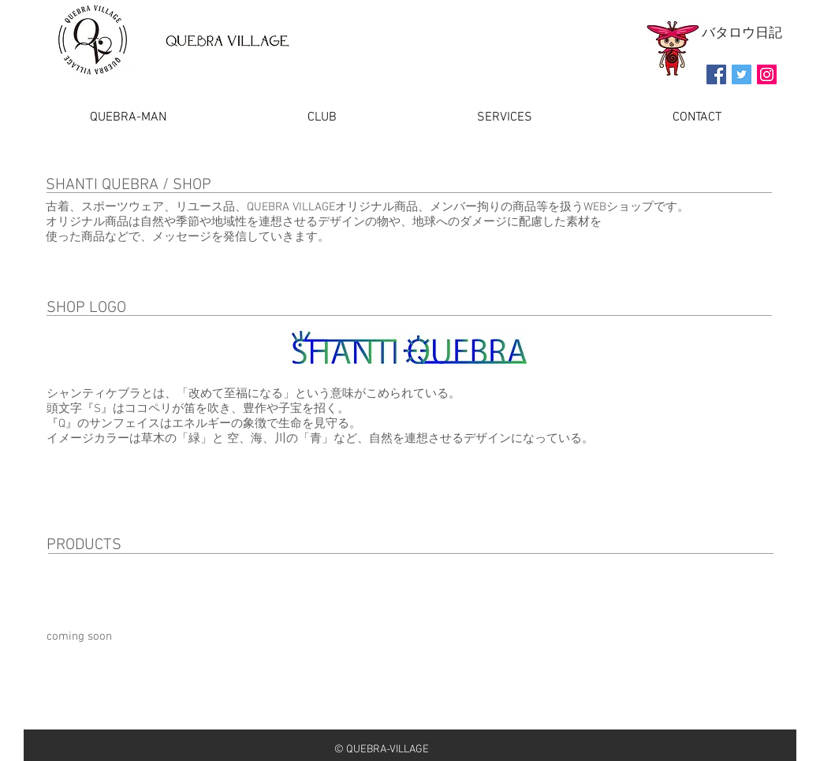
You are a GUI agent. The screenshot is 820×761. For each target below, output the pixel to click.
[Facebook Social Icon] (716, 74)
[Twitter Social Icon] (741, 74)
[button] (504, 117)
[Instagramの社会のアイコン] (767, 74)
